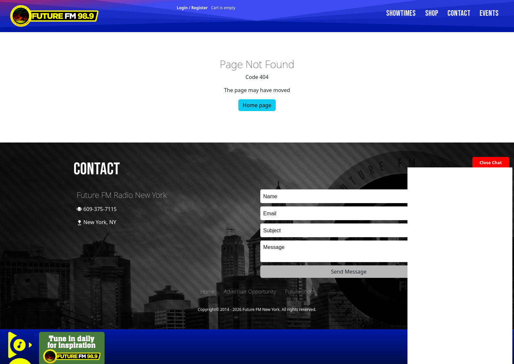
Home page (257, 105)
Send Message (348, 271)
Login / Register (192, 7)
